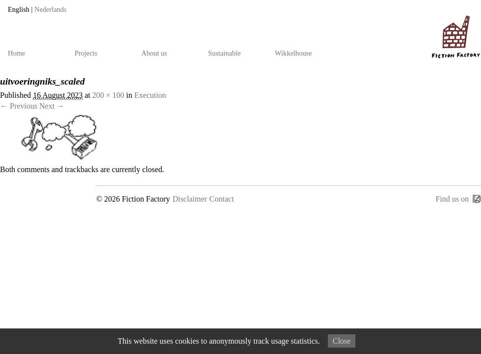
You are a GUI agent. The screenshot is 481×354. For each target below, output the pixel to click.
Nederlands (50, 9)
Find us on (452, 199)
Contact (222, 199)
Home (16, 53)
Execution (150, 95)
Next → (51, 106)
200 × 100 (108, 95)
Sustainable (224, 53)
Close (341, 341)
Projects (86, 53)
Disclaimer (189, 199)
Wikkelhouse (293, 53)
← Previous (18, 106)
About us (154, 53)
